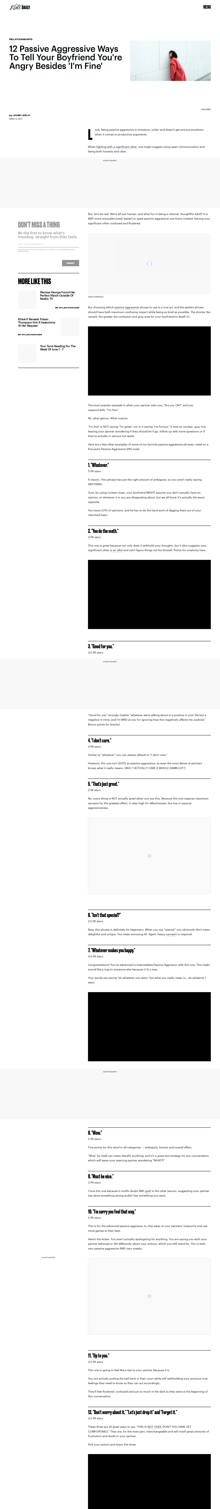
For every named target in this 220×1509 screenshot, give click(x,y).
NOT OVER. (155, 1426)
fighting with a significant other (116, 146)
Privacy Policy (23, 253)
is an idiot (116, 550)
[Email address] (48, 247)
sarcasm (171, 934)
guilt (148, 1191)
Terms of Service (65, 251)
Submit (71, 265)
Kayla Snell (206, 109)
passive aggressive (126, 307)
